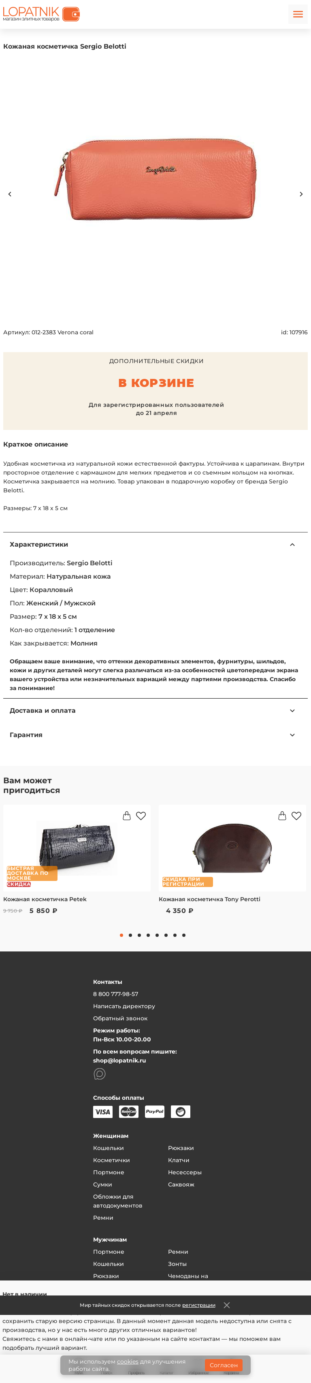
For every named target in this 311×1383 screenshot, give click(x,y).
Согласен (224, 1365)
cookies (127, 1361)
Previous (9, 194)
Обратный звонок (120, 1018)
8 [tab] (183, 935)
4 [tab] (148, 935)
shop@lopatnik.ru (119, 1060)
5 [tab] (157, 935)
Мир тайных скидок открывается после (147, 1305)
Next (301, 194)
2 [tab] (130, 935)
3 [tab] (139, 935)
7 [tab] (175, 935)
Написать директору (124, 1006)
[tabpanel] (77, 865)
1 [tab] (121, 935)
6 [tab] (166, 935)
